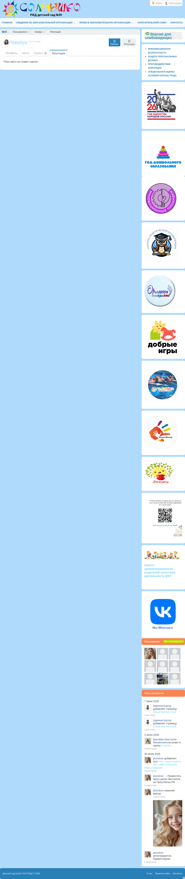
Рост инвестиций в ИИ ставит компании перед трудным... (162, 764)
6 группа (166, 745)
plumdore (158, 758)
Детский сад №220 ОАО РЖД (17, 873)
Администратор (162, 705)
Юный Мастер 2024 (164, 712)
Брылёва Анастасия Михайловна (165, 741)
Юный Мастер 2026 (164, 726)
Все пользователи (174, 641)
